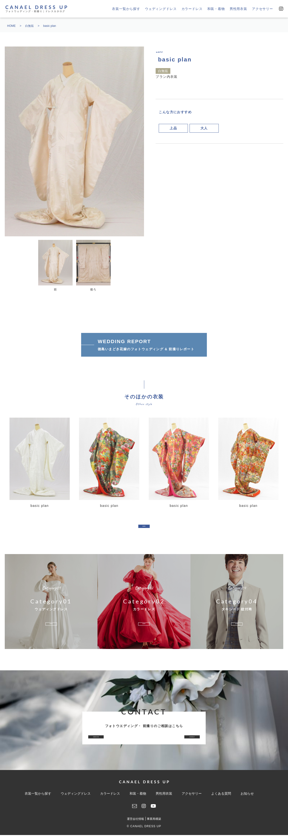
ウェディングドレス (161, 8)
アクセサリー (262, 8)
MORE (144, 528)
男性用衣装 (238, 8)
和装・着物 (216, 8)
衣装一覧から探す (126, 8)
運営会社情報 (135, 824)
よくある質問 (221, 798)
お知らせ (247, 798)
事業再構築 (154, 824)
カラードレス (192, 8)
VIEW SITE (114, 742)
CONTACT (173, 742)
